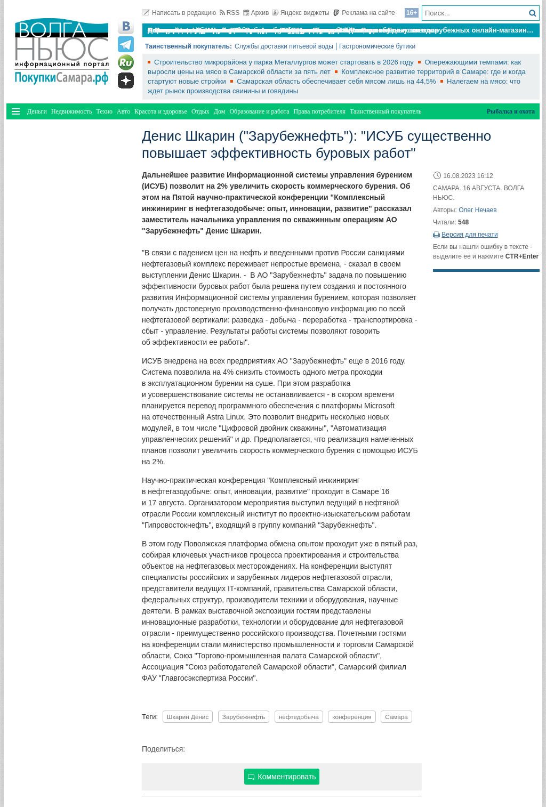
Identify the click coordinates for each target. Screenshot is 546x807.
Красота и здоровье (160, 111)
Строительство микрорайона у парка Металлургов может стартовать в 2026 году (284, 62)
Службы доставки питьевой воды (284, 46)
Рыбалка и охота (511, 111)
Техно (105, 111)
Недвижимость (71, 111)
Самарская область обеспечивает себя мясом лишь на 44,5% (337, 81)
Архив (256, 13)
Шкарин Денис (188, 716)
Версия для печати (469, 234)
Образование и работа (259, 111)
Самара (396, 716)
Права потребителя (320, 111)
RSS (230, 13)
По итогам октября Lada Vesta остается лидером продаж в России (261, 30)
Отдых (200, 111)
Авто (123, 111)
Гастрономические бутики (377, 46)
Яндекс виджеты (301, 13)
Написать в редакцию (179, 13)
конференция (351, 716)
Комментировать (282, 776)
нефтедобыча (299, 716)
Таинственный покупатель (386, 111)
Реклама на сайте (364, 13)
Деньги (37, 111)
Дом (220, 111)
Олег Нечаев (478, 210)
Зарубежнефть (243, 716)
